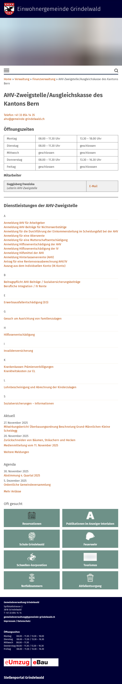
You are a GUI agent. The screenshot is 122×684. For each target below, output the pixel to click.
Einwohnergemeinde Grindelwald (59, 8)
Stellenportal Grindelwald (24, 678)
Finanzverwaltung (43, 79)
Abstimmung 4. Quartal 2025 (22, 475)
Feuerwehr (90, 539)
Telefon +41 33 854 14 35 (19, 115)
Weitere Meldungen (16, 452)
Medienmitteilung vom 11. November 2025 (31, 445)
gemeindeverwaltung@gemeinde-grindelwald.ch (29, 617)
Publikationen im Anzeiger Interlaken (90, 518)
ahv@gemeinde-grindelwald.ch (24, 119)
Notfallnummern (31, 581)
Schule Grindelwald (31, 539)
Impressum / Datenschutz (17, 621)
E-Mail (93, 186)
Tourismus (90, 560)
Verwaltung (22, 79)
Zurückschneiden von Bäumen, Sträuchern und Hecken (39, 440)
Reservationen (31, 518)
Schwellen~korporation (31, 560)
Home (7, 79)
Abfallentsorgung (90, 581)
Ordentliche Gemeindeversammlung (27, 484)
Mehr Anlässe (12, 491)
